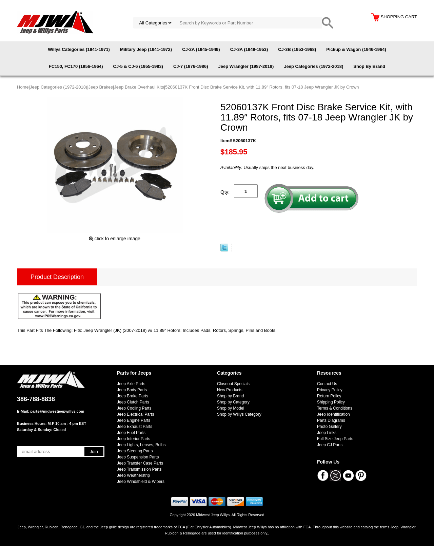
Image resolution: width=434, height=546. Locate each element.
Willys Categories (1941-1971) (79, 49)
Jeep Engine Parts (133, 420)
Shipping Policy (331, 402)
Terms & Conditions (334, 408)
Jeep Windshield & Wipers (140, 481)
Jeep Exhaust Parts (134, 426)
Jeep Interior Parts (133, 438)
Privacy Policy (329, 390)
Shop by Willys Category (239, 414)
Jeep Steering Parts (135, 451)
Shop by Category (233, 402)
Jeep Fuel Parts (131, 432)
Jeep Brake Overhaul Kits (139, 87)
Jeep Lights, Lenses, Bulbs (141, 445)
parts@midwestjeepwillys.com (57, 411)
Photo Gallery (329, 426)
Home (23, 87)
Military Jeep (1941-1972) (146, 49)
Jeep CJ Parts (329, 445)
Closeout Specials (233, 383)
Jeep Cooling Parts (134, 408)
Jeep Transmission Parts (139, 469)
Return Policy (329, 396)
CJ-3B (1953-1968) (297, 49)
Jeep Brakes (100, 87)
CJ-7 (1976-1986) (190, 66)
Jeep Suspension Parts (138, 457)
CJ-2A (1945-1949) (201, 49)
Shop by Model (230, 408)
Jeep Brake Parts (132, 396)
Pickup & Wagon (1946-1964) (356, 49)
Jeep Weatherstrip (133, 475)
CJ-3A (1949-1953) (249, 49)
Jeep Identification (333, 414)
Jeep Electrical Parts (135, 414)
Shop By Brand (369, 66)
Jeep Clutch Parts (133, 402)
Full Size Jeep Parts (335, 438)
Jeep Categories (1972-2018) (313, 66)
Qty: (225, 192)
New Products (229, 390)
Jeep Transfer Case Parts (140, 463)
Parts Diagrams (331, 420)
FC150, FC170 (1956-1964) (76, 66)
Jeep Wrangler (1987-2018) (246, 66)
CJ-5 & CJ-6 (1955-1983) (138, 66)
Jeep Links (326, 432)
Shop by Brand (230, 396)
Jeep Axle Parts (131, 383)
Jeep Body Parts (132, 390)
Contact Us (327, 383)
